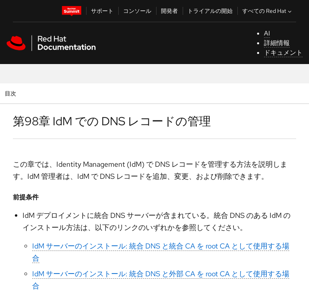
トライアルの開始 (210, 10)
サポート (102, 10)
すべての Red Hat (267, 10)
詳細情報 (277, 43)
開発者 (169, 10)
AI (267, 33)
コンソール (137, 10)
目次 (11, 93)
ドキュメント (283, 52)
